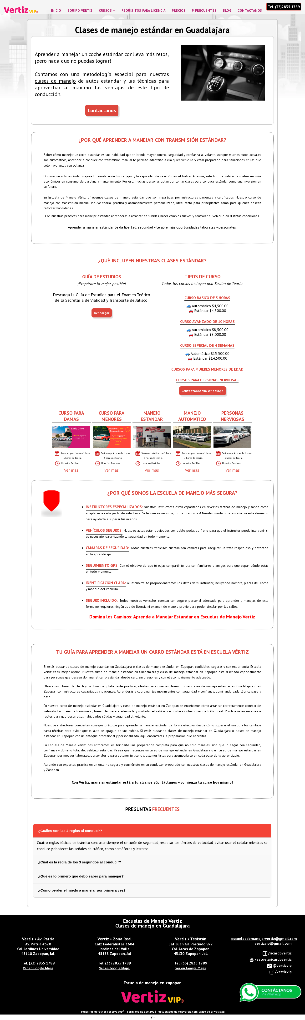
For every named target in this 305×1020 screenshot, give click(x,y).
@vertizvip (279, 966)
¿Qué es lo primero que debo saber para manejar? (80, 876)
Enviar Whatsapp (270, 992)
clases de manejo (55, 80)
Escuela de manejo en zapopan (153, 982)
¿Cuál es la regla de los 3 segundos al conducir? (79, 862)
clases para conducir (200, 181)
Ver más (71, 470)
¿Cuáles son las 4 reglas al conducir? (70, 831)
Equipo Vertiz (80, 10)
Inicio (56, 10)
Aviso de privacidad (211, 1011)
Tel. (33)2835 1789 (284, 6)
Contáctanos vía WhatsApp (203, 391)
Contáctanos (250, 10)
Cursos (105, 10)
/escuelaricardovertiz (270, 959)
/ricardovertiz (277, 953)
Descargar (101, 313)
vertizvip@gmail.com (273, 943)
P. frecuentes (204, 10)
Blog (227, 10)
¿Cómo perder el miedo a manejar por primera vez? (82, 890)
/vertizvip (280, 972)
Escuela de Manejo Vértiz (67, 197)
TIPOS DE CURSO (202, 276)
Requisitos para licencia (144, 10)
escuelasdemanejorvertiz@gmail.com (264, 938)
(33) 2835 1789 (42, 963)
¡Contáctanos (165, 782)
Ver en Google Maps (38, 968)
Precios (179, 10)
